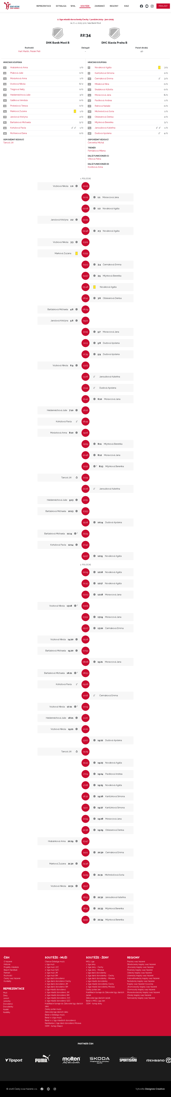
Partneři (7, 973)
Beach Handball (10, 970)
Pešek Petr (35, 51)
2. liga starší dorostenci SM (56, 987)
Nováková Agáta (103, 67)
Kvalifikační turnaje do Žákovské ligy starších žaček (105, 993)
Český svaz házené (12, 978)
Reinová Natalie (102, 106)
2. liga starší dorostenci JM (56, 984)
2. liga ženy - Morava (95, 970)
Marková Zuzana (18, 111)
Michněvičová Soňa (104, 111)
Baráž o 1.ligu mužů (53, 1018)
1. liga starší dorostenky (96, 973)
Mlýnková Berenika (104, 122)
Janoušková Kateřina (105, 128)
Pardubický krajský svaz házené (140, 981)
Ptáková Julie (16, 73)
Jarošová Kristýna (19, 117)
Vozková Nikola (17, 84)
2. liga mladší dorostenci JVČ (57, 998)
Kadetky (6, 1012)
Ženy (5, 995)
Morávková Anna (18, 78)
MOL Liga (90, 961)
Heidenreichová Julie (20, 95)
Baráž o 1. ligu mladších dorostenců (60, 1020)
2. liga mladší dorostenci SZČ (57, 1001)
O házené (8, 961)
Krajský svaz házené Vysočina (140, 984)
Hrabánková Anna (19, 67)
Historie (7, 964)
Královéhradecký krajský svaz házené (143, 978)
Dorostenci (8, 1004)
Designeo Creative (155, 1089)
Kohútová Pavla (18, 128)
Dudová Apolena (103, 133)
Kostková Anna (95, 167)
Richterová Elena (18, 133)
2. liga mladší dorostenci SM (57, 995)
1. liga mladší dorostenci (55, 990)
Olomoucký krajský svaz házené (141, 990)
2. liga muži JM (51, 973)
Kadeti (6, 1009)
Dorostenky (8, 1007)
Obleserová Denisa (104, 117)
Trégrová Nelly (17, 89)
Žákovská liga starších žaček (98, 998)
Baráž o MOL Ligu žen (95, 1001)
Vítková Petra (94, 159)
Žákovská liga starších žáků (56, 1012)
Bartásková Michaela (20, 122)
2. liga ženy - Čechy (94, 967)
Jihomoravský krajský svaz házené (142, 987)
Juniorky (7, 1001)
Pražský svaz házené (136, 961)
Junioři (6, 998)
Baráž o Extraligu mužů (55, 1015)
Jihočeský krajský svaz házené (140, 967)
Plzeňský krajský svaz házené (140, 970)
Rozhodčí (8, 975)
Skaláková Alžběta (104, 89)
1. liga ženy (91, 964)
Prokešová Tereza (19, 105)
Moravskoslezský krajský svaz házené (143, 992)
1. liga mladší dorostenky (97, 981)
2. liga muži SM (51, 975)
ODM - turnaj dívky (94, 1004)
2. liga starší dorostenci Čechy (58, 981)
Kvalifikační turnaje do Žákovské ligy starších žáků (64, 1005)
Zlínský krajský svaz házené (139, 995)
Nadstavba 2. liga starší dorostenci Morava (63, 1023)
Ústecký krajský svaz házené (139, 973)
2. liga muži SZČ (52, 970)
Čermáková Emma (104, 78)
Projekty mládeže (11, 967)
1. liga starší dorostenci (55, 978)
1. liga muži (49, 964)
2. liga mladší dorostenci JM (57, 992)
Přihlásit (163, 6)
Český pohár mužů (53, 1009)
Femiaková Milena (97, 150)
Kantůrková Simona (104, 73)
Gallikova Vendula (19, 100)
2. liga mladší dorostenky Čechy (100, 984)
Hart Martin (23, 51)
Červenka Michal (96, 142)
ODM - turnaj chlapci (54, 1026)
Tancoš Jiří (8, 142)
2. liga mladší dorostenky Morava (100, 987)
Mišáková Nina (102, 84)
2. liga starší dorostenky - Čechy (100, 975)
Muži (5, 993)
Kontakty (7, 981)
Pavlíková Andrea (103, 100)
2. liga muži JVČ (52, 967)
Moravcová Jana (103, 95)
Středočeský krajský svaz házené (141, 964)
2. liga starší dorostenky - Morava (100, 978)
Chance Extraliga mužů (55, 961)
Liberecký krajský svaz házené (140, 975)
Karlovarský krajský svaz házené (141, 998)
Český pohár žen (93, 990)
